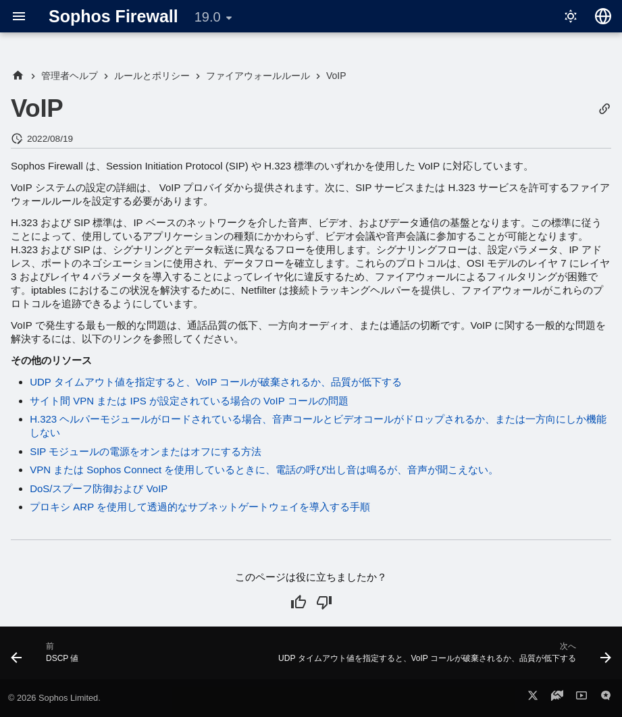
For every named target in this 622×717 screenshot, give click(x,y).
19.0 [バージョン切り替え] (208, 16)
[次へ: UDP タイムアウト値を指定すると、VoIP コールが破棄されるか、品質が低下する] (443, 657)
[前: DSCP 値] (47, 657)
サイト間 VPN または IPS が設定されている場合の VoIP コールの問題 (189, 400)
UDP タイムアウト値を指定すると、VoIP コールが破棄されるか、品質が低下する (216, 382)
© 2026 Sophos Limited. (54, 698)
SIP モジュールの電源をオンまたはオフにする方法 (145, 451)
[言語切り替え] (603, 16)
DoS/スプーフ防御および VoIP (98, 488)
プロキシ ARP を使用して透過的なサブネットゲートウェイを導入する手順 (200, 506)
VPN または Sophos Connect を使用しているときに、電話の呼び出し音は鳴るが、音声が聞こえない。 (264, 469)
